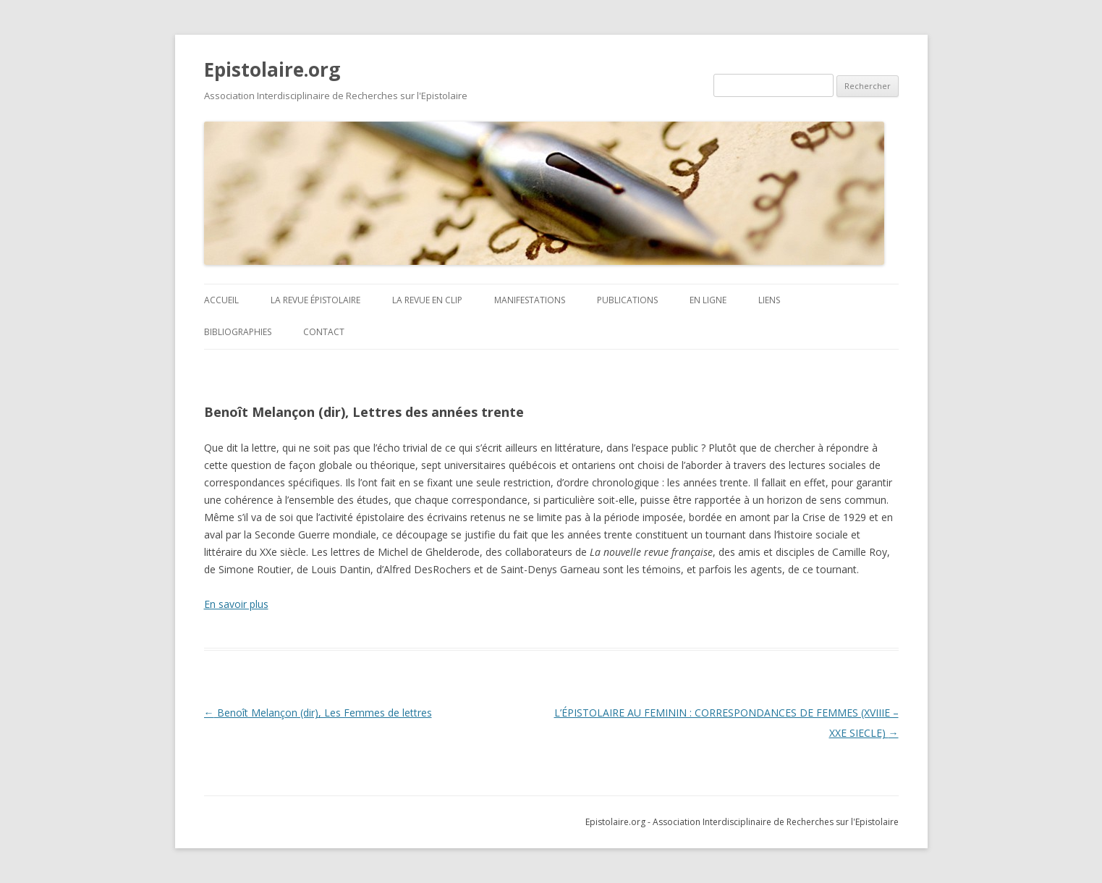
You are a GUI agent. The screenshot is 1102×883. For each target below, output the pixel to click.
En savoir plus (236, 604)
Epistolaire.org (272, 69)
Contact (323, 332)
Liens (769, 300)
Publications (627, 300)
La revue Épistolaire (315, 300)
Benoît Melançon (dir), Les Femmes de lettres (318, 712)
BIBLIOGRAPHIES (237, 332)
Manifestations (529, 300)
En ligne (708, 300)
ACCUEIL (221, 300)
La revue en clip (427, 300)
